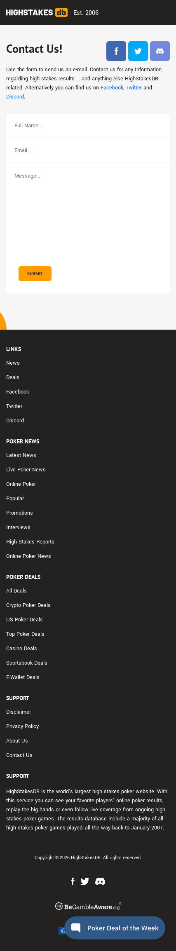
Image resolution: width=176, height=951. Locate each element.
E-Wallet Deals (23, 677)
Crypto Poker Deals (28, 605)
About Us (17, 741)
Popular (15, 498)
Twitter (134, 87)
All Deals (16, 591)
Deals (12, 377)
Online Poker (21, 484)
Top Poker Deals (25, 634)
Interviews (18, 527)
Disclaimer (18, 712)
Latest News (21, 455)
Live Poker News (26, 470)
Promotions (19, 513)
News (13, 363)
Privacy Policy (22, 726)
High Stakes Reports (30, 542)
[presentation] (68, 313)
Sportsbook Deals (26, 663)
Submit (35, 273)
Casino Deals (21, 648)
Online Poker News (28, 556)
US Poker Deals (24, 620)
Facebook (112, 87)
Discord (15, 97)
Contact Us (19, 755)
